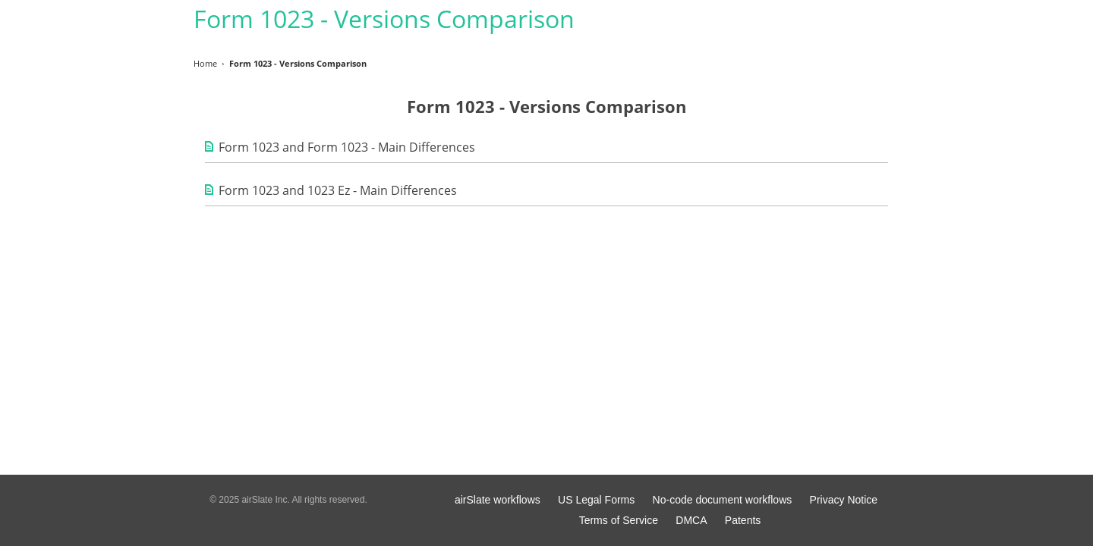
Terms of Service (618, 520)
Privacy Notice (843, 500)
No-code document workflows (722, 500)
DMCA (691, 520)
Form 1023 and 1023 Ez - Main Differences (338, 190)
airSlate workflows (497, 500)
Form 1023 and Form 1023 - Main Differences (347, 147)
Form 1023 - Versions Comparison (384, 18)
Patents (743, 520)
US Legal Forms (596, 500)
